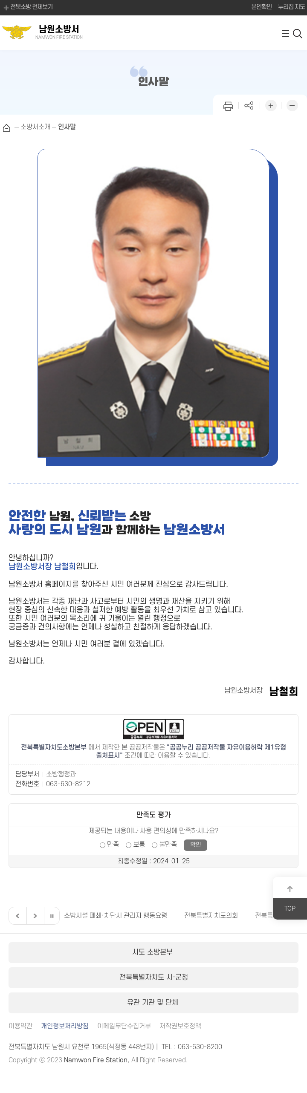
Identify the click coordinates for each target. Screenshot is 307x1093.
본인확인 (261, 7)
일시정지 (51, 915)
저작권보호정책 (180, 1026)
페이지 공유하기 (249, 104)
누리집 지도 (291, 7)
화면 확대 (270, 104)
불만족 (168, 844)
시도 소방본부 (153, 952)
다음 (34, 915)
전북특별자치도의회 (211, 916)
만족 (113, 844)
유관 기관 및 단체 (153, 1002)
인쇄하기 (228, 104)
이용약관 (20, 1026)
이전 (16, 915)
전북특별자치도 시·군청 (153, 977)
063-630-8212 (68, 784)
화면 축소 (292, 104)
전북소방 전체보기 (27, 7)
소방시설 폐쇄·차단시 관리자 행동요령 (115, 916)
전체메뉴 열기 (285, 33)
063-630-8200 (200, 1047)
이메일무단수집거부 (124, 1026)
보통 (139, 844)
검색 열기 (298, 33)
